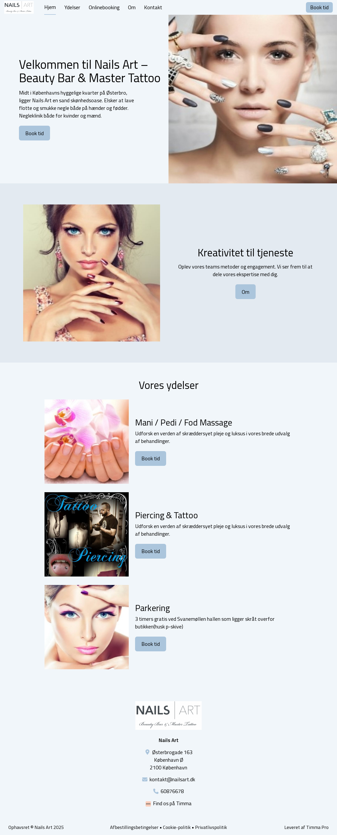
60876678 (172, 791)
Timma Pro (317, 827)
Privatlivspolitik (211, 827)
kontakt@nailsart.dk (172, 779)
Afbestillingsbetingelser (134, 827)
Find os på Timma (172, 803)
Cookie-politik (177, 827)
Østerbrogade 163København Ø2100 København (171, 759)
